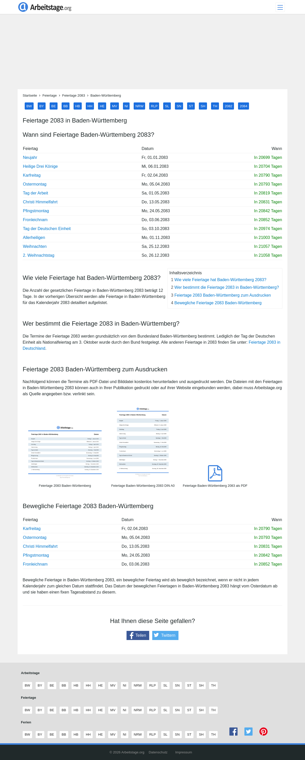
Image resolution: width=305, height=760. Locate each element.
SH (203, 106)
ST (191, 106)
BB (65, 106)
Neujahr (30, 157)
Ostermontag (34, 184)
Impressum (183, 752)
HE (102, 106)
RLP (154, 106)
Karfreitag (31, 175)
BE (53, 106)
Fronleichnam (35, 220)
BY (41, 106)
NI (126, 106)
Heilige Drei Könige (40, 166)
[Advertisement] (152, 53)
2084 (243, 106)
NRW (139, 106)
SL (167, 106)
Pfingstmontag (36, 211)
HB (77, 106)
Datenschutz (158, 752)
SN (179, 106)
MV (114, 106)
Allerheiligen (34, 237)
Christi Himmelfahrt (40, 202)
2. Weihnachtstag (38, 255)
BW (29, 106)
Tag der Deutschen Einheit (47, 228)
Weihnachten (35, 246)
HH (90, 106)
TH (215, 106)
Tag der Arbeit (35, 193)
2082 (228, 106)
